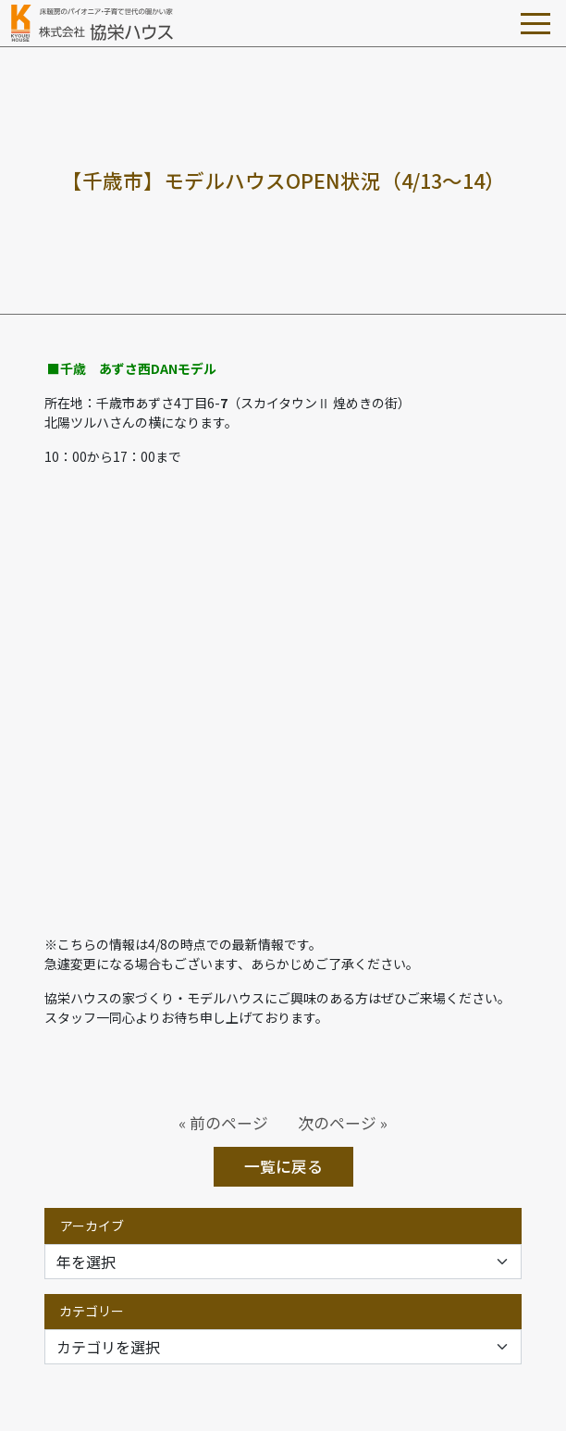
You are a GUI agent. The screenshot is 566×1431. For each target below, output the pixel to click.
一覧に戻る (283, 1166)
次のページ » (343, 1123)
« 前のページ (223, 1123)
